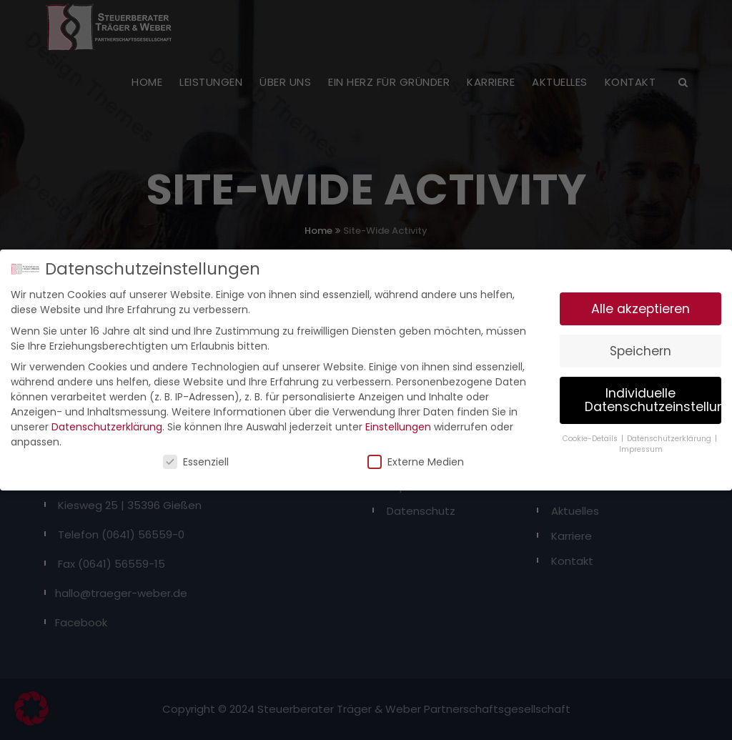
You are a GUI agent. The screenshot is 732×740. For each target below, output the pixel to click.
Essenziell (196, 458)
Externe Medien (415, 458)
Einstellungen (398, 423)
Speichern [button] (640, 346)
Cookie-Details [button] (591, 434)
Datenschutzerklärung (106, 423)
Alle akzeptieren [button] (640, 304)
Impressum (641, 445)
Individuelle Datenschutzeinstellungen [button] (653, 396)
